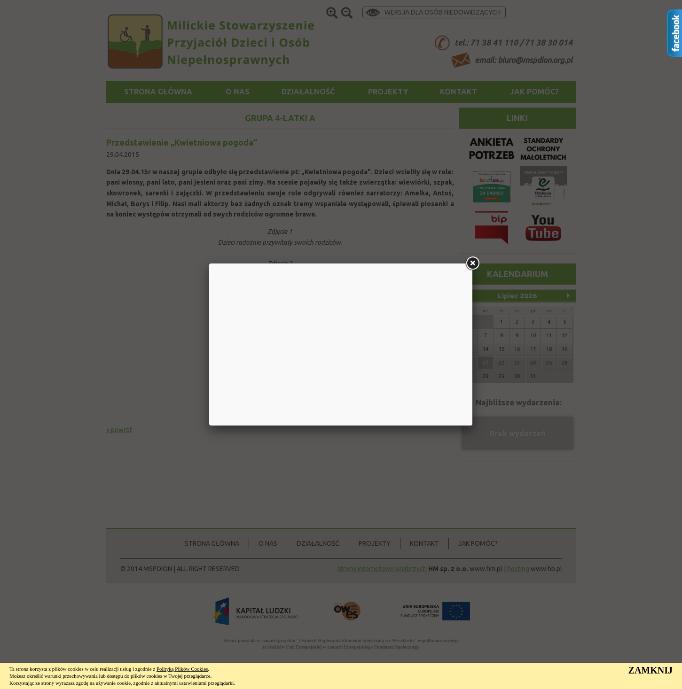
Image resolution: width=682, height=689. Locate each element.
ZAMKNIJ (650, 670)
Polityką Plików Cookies (182, 669)
